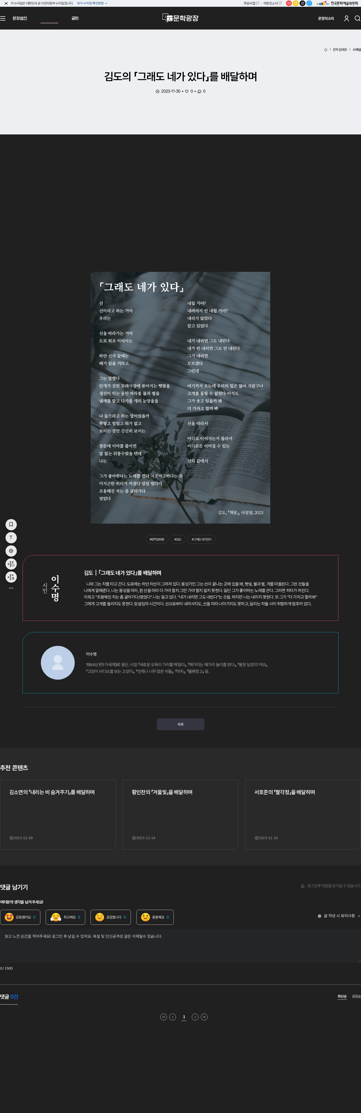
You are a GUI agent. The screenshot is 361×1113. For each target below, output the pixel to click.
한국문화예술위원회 (337, 3)
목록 (180, 724)
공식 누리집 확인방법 (90, 3)
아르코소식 (270, 3)
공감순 (356, 996)
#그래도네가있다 (202, 539)
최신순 (342, 996)
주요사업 (249, 3)
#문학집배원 (157, 539)
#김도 (178, 539)
